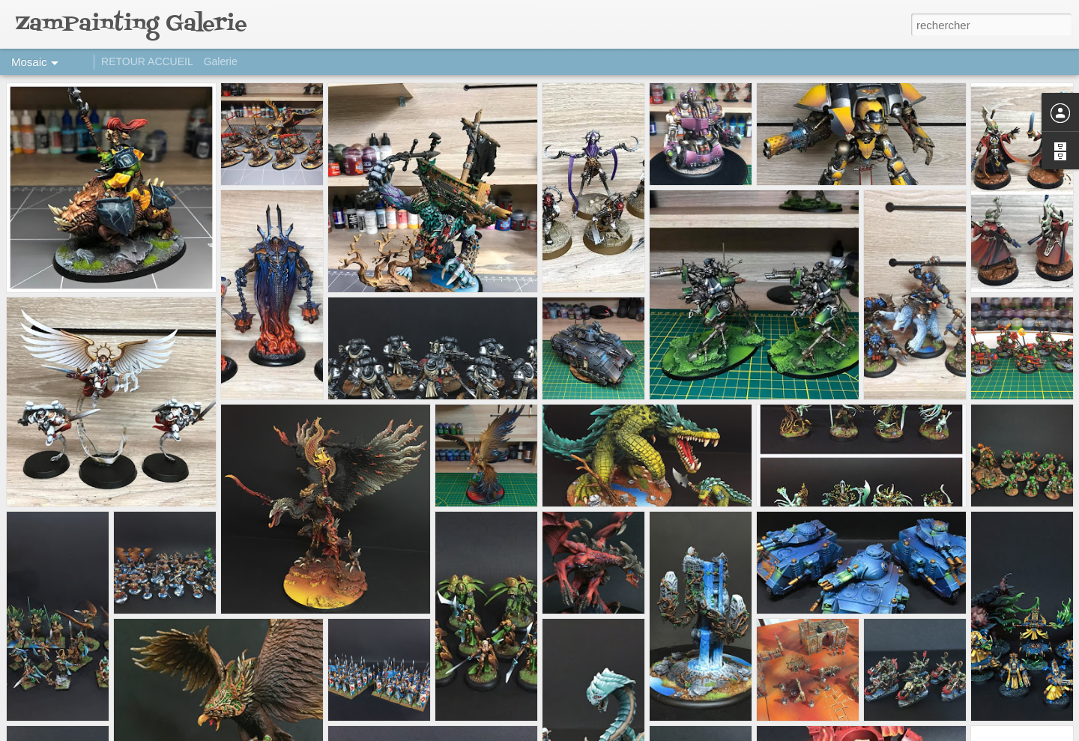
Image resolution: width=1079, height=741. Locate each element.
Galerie (221, 61)
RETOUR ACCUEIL (147, 61)
